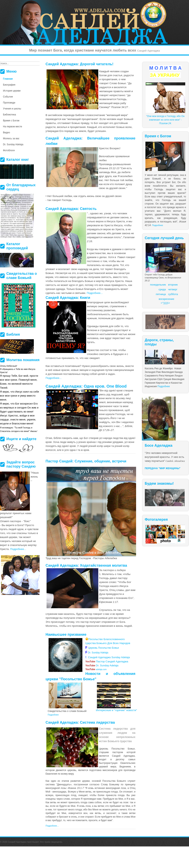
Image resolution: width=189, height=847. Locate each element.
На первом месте (12, 126)
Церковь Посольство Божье (104, 647)
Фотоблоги (9, 150)
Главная (8, 78)
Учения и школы (12, 108)
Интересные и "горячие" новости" (116, 710)
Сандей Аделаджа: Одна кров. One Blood (86, 386)
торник (174, 284)
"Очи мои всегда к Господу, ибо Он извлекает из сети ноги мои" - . (165, 120)
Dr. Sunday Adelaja (97, 652)
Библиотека (9, 114)
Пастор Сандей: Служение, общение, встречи (86, 461)
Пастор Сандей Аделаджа (106, 661)
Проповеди (9, 102)
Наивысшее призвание (66, 634)
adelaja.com (96, 669)
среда (162, 289)
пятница (161, 294)
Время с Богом (11, 120)
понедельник (158, 284)
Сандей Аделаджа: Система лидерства (80, 722)
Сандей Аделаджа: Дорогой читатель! (79, 64)
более (101, 795)
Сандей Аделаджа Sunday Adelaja (107, 657)
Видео (6, 132)
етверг (173, 289)
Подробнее (157, 225)
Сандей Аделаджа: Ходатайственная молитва (86, 565)
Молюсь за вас (11, 138)
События (8, 96)
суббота (173, 294)
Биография (9, 84)
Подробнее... (95, 292)
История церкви (11, 90)
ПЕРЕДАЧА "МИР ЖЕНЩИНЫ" (163, 468)
